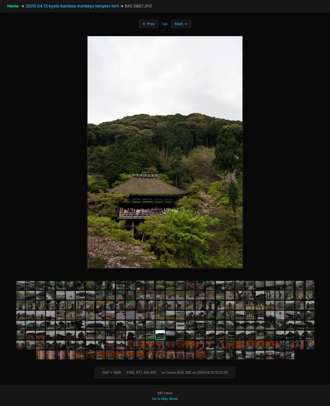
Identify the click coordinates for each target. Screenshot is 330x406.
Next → (181, 23)
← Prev (149, 23)
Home (13, 6)
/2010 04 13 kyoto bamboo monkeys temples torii (72, 6)
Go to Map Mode (165, 399)
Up (164, 23)
